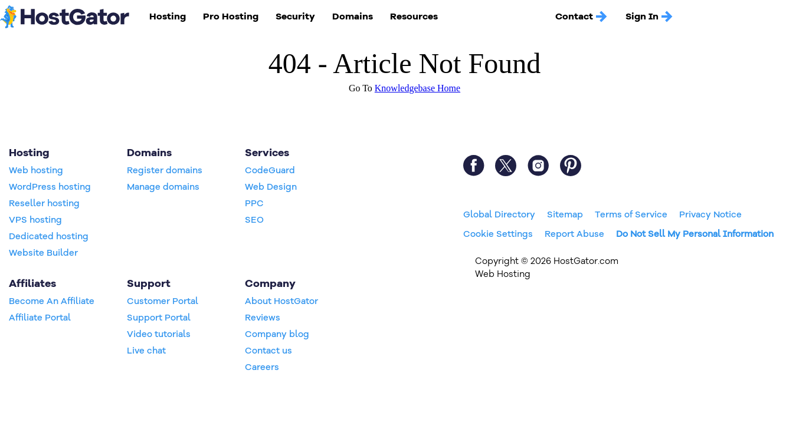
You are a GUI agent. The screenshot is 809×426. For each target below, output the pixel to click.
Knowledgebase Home (417, 88)
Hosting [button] (167, 16)
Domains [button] (352, 16)
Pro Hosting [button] (230, 16)
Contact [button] (581, 16)
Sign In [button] (649, 16)
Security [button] (295, 16)
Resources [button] (414, 16)
